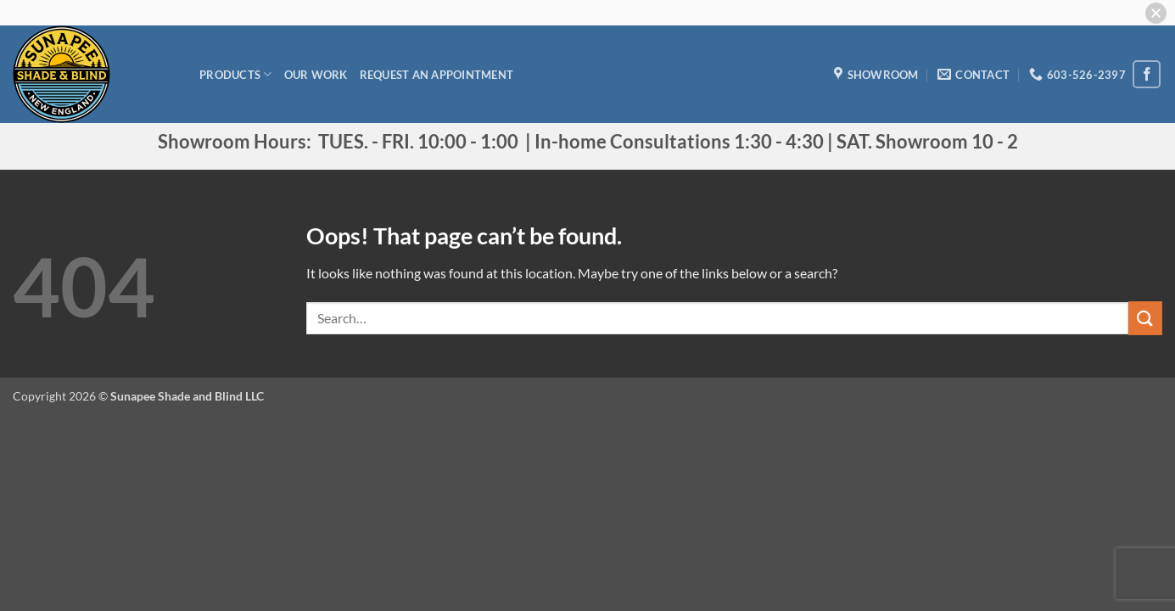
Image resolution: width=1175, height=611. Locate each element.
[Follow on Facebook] (1147, 74)
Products (235, 74)
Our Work (316, 74)
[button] (1156, 13)
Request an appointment (437, 74)
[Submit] (1145, 317)
